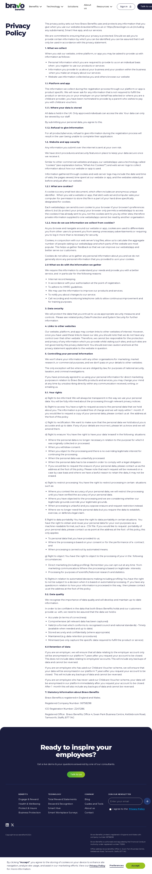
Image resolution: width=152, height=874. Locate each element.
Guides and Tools (94, 803)
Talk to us (76, 774)
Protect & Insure (28, 808)
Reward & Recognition (60, 803)
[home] (15, 6)
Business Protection (30, 812)
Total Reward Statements (62, 799)
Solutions (73, 6)
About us (87, 6)
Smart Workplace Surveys (62, 812)
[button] (34, 6)
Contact (89, 812)
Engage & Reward (28, 799)
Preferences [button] (117, 865)
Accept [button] (135, 865)
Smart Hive (54, 808)
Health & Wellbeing (29, 803)
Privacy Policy (137, 809)
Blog (87, 799)
